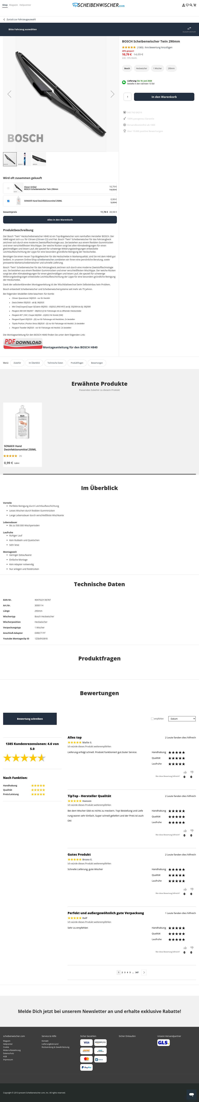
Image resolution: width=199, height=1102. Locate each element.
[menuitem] (13, 12)
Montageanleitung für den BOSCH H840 (70, 347)
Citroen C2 (42, 239)
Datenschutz (8, 1053)
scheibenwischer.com (48, 259)
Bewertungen (97, 363)
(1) (20, 456)
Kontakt (45, 1041)
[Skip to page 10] (133, 972)
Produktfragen (77, 363)
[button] (9, 94)
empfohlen (159, 718)
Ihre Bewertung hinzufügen (158, 47)
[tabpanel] (22, 435)
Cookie (6, 1047)
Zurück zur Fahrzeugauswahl (21, 19)
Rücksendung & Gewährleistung (55, 1047)
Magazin (14, 4)
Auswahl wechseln (189, 32)
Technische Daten (55, 363)
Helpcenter (26, 4)
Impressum (8, 1059)
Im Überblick (34, 363)
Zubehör (17, 363)
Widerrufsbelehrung (12, 1050)
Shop (5, 4)
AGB (5, 1056)
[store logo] (99, 5)
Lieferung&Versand (50, 1044)
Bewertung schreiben (30, 718)
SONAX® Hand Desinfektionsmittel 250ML (20, 447)
